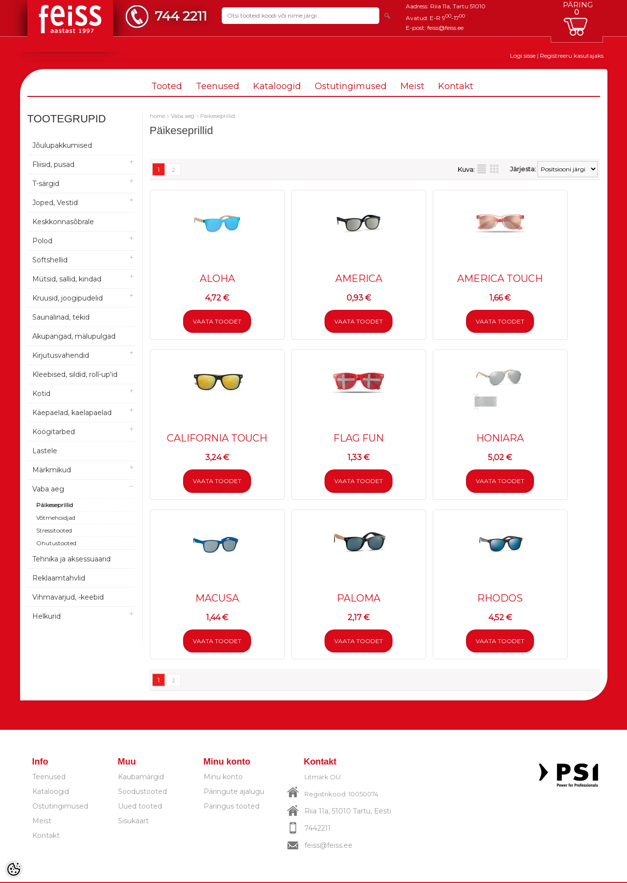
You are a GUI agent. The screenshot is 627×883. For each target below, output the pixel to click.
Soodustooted (142, 792)
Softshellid (50, 260)
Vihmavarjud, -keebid (68, 597)
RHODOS (500, 598)
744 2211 (181, 16)
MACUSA (217, 598)
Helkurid (46, 616)
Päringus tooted (231, 807)
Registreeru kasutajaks (572, 55)
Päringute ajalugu (234, 792)
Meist (412, 86)
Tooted (166, 86)
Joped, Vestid (55, 202)
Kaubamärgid (141, 777)
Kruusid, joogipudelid (67, 298)
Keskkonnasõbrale (63, 221)
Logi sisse (522, 55)
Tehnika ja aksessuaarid (71, 559)
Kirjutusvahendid (60, 355)
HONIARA (500, 438)
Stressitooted (54, 530)
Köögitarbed (53, 431)
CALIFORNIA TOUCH (217, 438)
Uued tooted (140, 807)
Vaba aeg (48, 489)
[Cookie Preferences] (14, 869)
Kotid (41, 393)
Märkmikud (51, 469)
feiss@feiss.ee (445, 27)
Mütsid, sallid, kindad (66, 279)
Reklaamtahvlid (58, 578)
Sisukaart (133, 821)
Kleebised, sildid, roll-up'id (74, 374)
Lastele (44, 450)
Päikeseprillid (54, 505)
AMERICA (358, 278)
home (157, 116)
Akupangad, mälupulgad (74, 336)
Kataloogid (277, 86)
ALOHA (217, 278)
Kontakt (455, 86)
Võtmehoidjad (55, 517)
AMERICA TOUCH (500, 278)
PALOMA (358, 598)
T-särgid (45, 183)
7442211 (317, 829)
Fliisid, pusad (53, 164)
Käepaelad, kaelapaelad (72, 412)
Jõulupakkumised (62, 145)
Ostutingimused (351, 86)
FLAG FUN (358, 438)
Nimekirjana (481, 168)
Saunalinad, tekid (61, 317)
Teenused (217, 86)
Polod (42, 240)
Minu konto (223, 777)
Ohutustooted (56, 543)
